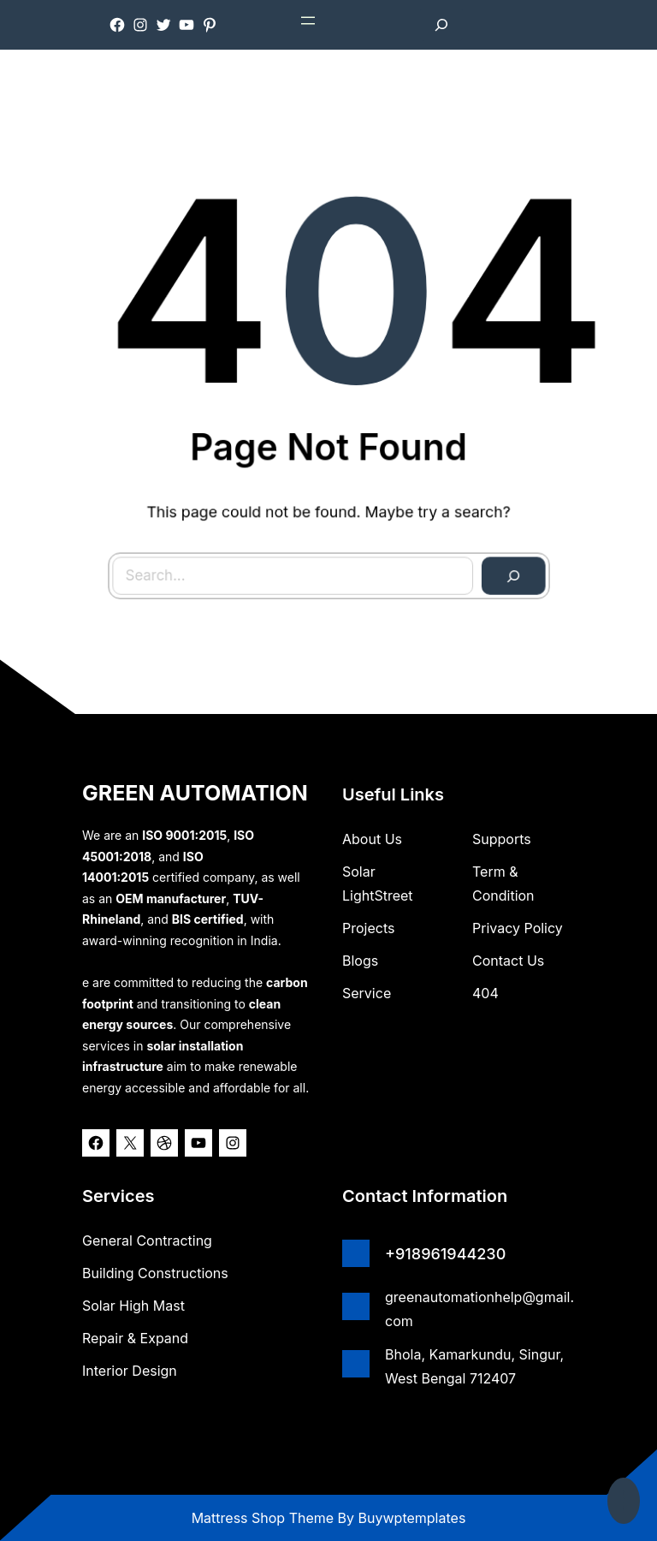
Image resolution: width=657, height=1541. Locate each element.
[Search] (506, 568)
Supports (501, 839)
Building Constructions (155, 1273)
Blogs (360, 960)
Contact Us (508, 960)
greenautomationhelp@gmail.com (479, 1309)
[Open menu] (308, 20)
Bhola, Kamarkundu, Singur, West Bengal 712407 (474, 1366)
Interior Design (129, 1370)
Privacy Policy (517, 928)
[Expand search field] (441, 25)
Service (366, 993)
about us (372, 839)
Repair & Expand (135, 1338)
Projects (368, 928)
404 (485, 993)
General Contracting (147, 1240)
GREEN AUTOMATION (195, 793)
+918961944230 (445, 1254)
